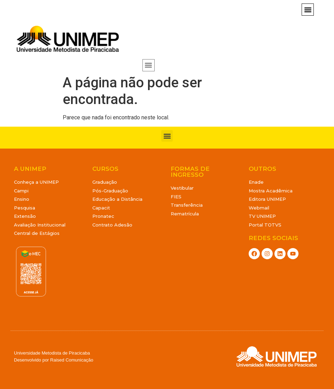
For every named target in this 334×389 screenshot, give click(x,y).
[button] (308, 9)
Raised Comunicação (71, 360)
